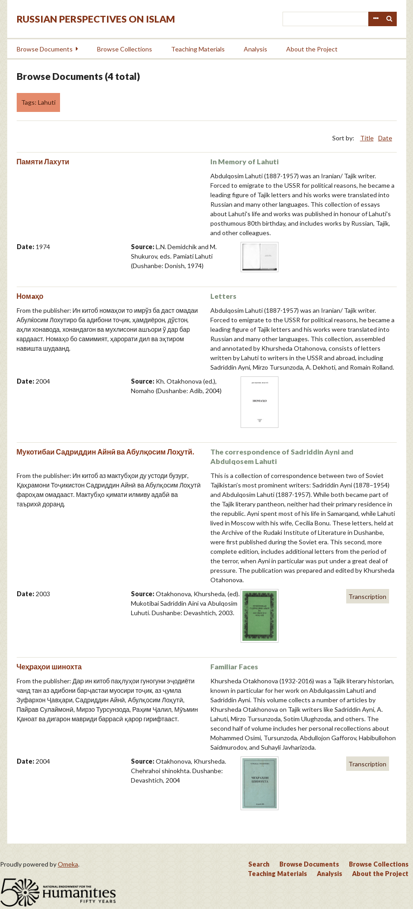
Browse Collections (124, 49)
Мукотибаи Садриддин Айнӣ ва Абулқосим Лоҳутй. (105, 451)
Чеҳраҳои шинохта (49, 666)
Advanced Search (375, 19)
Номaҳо (30, 296)
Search (389, 19)
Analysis (255, 49)
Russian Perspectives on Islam (96, 18)
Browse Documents (45, 49)
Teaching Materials (198, 49)
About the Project (312, 49)
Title (367, 138)
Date (385, 138)
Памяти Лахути (43, 161)
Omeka (68, 864)
